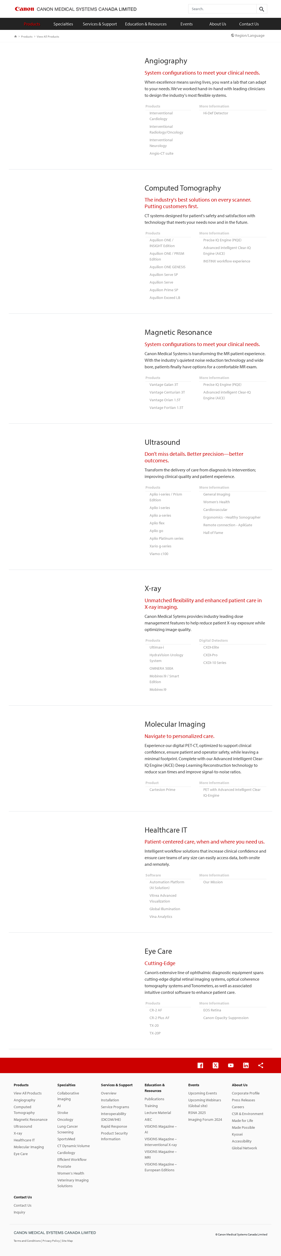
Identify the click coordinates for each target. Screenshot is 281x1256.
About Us (217, 24)
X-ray (18, 1133)
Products (32, 24)
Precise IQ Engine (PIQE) (222, 239)
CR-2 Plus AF (160, 1017)
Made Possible (243, 1127)
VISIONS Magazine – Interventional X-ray (161, 1141)
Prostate (64, 1166)
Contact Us (249, 24)
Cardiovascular (215, 509)
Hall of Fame (213, 532)
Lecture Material (158, 1112)
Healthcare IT (24, 1140)
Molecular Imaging (29, 1146)
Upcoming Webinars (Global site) (204, 1102)
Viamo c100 (159, 553)
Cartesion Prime (162, 789)
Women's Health (70, 1173)
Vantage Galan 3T (164, 384)
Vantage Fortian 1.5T (166, 407)
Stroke (62, 1112)
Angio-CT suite (161, 153)
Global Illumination (165, 908)
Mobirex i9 (158, 689)
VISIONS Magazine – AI (161, 1129)
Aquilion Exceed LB (165, 297)
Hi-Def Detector (215, 113)
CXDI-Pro (210, 654)
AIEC (148, 1119)
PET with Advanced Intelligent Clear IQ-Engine (232, 792)
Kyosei (237, 1134)
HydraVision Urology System (166, 657)
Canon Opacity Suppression (226, 1017)
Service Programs (115, 1106)
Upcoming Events (202, 1093)
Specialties (63, 24)
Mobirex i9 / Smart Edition (164, 679)
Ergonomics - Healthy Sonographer (232, 517)
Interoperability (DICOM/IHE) (113, 1116)
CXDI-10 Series (214, 662)
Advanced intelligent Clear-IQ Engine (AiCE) (227, 250)
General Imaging (216, 494)
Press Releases (243, 1099)
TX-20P (155, 1033)
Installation (110, 1099)
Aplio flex (157, 522)
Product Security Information (114, 1136)
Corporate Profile (246, 1093)
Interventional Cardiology (161, 116)
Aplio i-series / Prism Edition (166, 497)
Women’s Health (216, 501)
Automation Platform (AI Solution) (167, 884)
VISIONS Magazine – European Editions (161, 1167)
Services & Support (100, 24)
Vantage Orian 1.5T (165, 399)
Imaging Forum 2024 (205, 1119)
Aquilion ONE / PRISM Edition (167, 256)
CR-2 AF (156, 1010)
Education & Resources (146, 24)
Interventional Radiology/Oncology (166, 129)
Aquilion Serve (161, 282)
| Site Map (66, 1241)
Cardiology (66, 1152)
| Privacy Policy (50, 1241)
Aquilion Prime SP (164, 289)
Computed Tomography (24, 1109)
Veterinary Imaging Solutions (73, 1183)
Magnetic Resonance (30, 1119)
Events (187, 24)
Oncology (65, 1119)
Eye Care (21, 1153)
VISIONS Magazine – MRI (161, 1154)
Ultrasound (23, 1126)
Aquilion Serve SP (164, 274)
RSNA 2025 (197, 1112)
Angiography (24, 1099)
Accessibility (242, 1141)
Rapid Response (114, 1126)
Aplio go (156, 530)
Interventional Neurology (161, 142)
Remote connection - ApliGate (227, 524)
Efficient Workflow (71, 1159)
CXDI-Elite (211, 647)
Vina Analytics (161, 916)
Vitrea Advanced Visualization (163, 898)
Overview (108, 1093)
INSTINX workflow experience (226, 261)
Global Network (244, 1147)
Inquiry (19, 1212)
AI (59, 1105)
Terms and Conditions (27, 1241)
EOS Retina (212, 1010)
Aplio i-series (160, 507)
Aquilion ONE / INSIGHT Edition (162, 242)
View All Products (46, 36)
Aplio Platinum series (167, 538)
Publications (154, 1098)
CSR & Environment (247, 1113)
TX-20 (154, 1025)
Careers (238, 1106)
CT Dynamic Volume (73, 1145)
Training (151, 1105)
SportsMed (66, 1138)
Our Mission (213, 881)
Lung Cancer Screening (67, 1129)
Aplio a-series (160, 515)
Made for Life (242, 1120)
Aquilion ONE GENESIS (168, 266)
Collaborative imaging (68, 1096)
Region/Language (248, 35)
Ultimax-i (157, 647)
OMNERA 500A (161, 668)
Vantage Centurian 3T (167, 392)
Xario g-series (161, 546)
